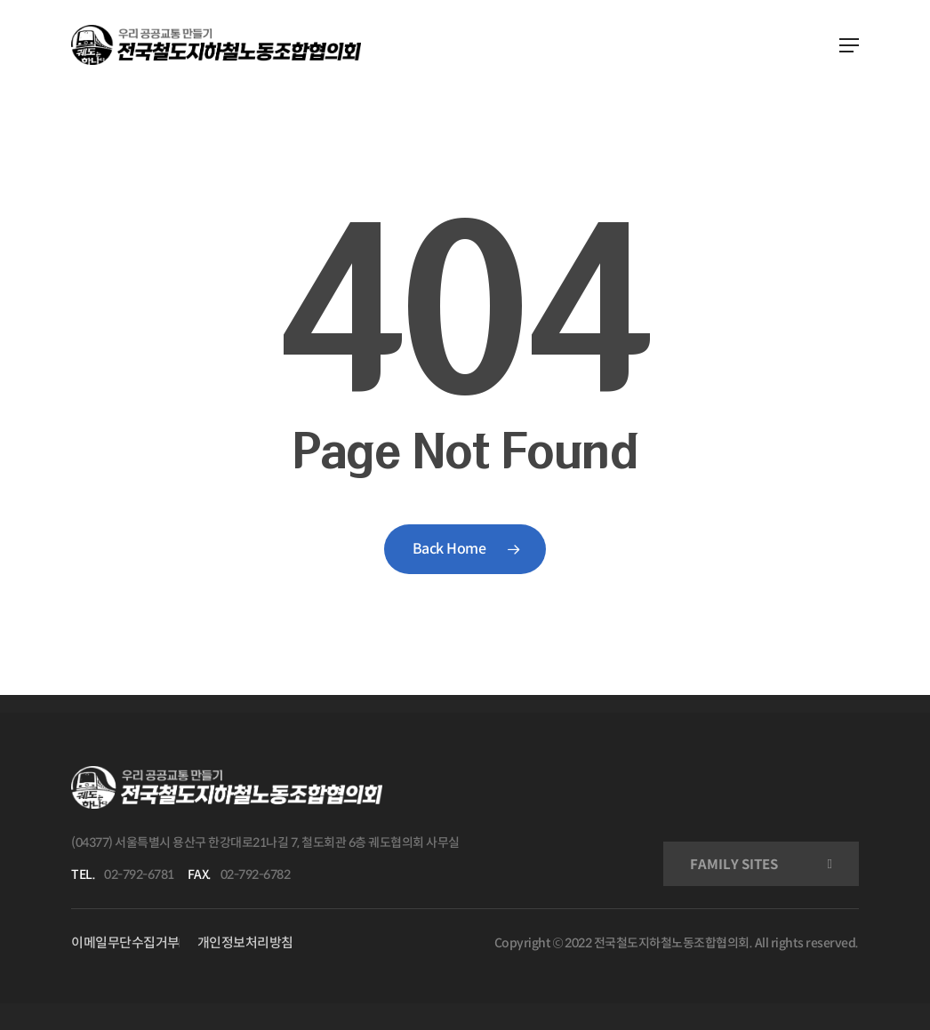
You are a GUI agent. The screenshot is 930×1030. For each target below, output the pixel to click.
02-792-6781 (139, 874)
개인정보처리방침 (245, 942)
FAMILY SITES (734, 864)
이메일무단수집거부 (125, 942)
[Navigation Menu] (849, 45)
